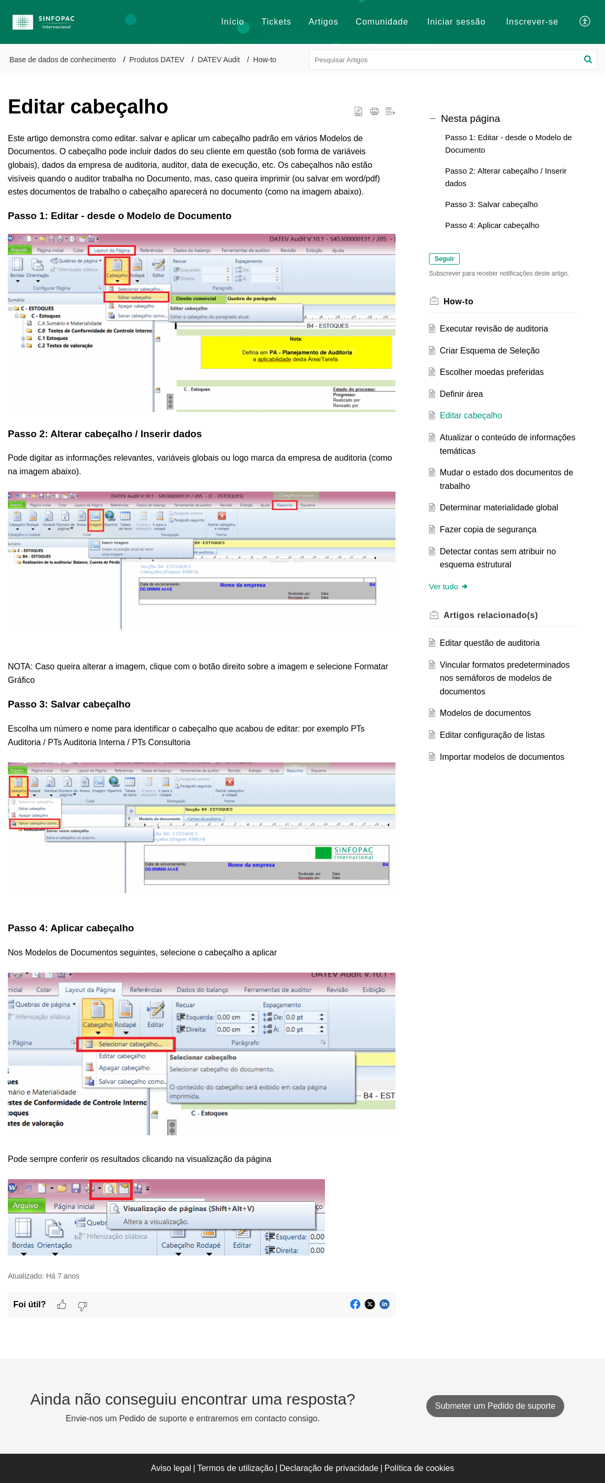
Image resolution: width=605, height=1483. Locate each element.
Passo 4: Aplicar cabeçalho (492, 225)
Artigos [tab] (324, 21)
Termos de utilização (235, 1468)
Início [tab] (232, 21)
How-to (264, 59)
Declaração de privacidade (329, 1468)
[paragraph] (201, 696)
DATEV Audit (218, 59)
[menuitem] (456, 22)
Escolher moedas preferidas (492, 372)
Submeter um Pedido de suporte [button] (495, 1405)
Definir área (461, 394)
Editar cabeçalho (471, 415)
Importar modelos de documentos (502, 756)
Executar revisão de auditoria (494, 328)
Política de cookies (419, 1468)
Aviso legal (171, 1468)
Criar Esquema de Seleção (490, 350)
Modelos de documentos (485, 713)
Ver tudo (449, 586)
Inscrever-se (532, 21)
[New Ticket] (495, 1405)
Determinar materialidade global (499, 507)
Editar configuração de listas (492, 735)
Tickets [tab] (277, 21)
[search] (453, 60)
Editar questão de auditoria (490, 642)
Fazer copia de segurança (488, 529)
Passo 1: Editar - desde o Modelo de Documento (508, 143)
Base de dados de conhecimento (62, 59)
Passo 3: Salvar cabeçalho (491, 204)
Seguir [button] (444, 259)
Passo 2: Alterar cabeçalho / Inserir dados (506, 177)
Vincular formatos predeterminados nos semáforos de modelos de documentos (505, 678)
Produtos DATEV (156, 59)
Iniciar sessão (456, 21)
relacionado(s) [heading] (491, 615)
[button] (585, 22)
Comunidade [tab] (382, 21)
